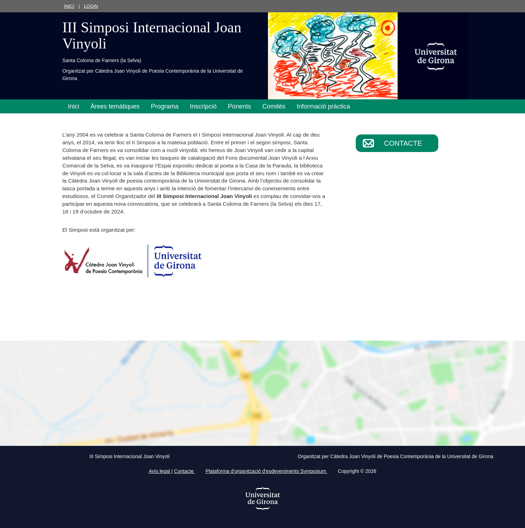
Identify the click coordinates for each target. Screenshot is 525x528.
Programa (165, 106)
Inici (69, 6)
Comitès (274, 106)
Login (91, 6)
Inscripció (203, 106)
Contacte (403, 143)
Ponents (239, 106)
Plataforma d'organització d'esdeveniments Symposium (266, 471)
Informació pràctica (323, 106)
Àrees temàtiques (115, 106)
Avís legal (160, 471)
